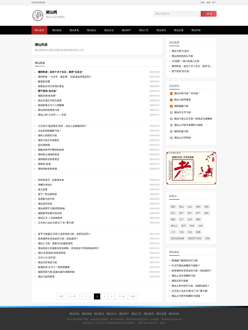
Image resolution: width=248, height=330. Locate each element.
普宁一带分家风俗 (47, 194)
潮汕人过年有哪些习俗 (183, 275)
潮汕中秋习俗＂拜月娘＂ (187, 93)
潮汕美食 (74, 30)
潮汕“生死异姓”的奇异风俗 (52, 252)
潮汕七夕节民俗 (182, 137)
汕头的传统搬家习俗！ (50, 130)
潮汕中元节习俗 (182, 112)
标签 (208, 2)
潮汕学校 (196, 30)
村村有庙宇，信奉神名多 (51, 180)
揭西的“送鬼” (44, 164)
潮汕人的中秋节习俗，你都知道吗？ (191, 285)
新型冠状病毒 (177, 238)
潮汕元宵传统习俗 (47, 262)
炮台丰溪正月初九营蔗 (50, 100)
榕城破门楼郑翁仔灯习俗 (185, 260)
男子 (190, 213)
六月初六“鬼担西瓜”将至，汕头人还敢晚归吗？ (62, 126)
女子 (181, 219)
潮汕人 (174, 225)
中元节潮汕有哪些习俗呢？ (186, 265)
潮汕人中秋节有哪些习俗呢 (188, 125)
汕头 (190, 206)
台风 (190, 219)
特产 (198, 213)
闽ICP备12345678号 (148, 323)
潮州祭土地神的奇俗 (48, 154)
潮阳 (198, 219)
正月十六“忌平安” (47, 257)
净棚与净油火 (45, 184)
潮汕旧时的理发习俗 (48, 110)
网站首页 (39, 30)
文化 (190, 232)
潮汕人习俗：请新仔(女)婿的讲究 (55, 243)
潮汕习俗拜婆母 (46, 276)
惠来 (206, 213)
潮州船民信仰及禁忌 (48, 159)
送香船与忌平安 (46, 199)
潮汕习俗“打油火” (181, 51)
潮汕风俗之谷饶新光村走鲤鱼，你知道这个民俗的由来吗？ (69, 248)
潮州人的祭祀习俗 (47, 135)
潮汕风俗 (57, 30)
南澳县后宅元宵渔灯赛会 (51, 86)
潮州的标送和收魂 (47, 168)
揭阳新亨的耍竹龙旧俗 (50, 213)
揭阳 (173, 206)
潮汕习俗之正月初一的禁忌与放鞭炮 (193, 118)
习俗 (181, 232)
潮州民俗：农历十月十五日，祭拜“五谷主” (194, 66)
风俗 (192, 225)
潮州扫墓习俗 (181, 131)
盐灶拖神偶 (44, 145)
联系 (203, 2)
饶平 (183, 225)
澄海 (207, 238)
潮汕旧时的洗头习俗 (182, 56)
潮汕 (181, 206)
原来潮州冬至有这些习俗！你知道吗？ (58, 238)
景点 (173, 213)
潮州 (198, 206)
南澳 (198, 232)
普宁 (181, 213)
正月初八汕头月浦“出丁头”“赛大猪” (56, 222)
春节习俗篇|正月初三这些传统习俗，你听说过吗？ (64, 234)
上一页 (72, 296)
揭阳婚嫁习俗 (181, 106)
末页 (133, 296)
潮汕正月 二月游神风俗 (50, 218)
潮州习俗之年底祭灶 (48, 140)
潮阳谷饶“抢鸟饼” (47, 95)
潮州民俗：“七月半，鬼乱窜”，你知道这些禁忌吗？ (65, 76)
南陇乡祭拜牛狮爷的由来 (51, 149)
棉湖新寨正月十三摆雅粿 (51, 105)
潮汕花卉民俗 (45, 203)
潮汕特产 (126, 30)
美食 (206, 206)
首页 (61, 296)
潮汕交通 (178, 30)
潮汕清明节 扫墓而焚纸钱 (51, 208)
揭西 (173, 219)
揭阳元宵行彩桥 (180, 280)
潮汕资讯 (161, 30)
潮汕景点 (91, 30)
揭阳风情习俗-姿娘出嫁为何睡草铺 (56, 271)
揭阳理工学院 (194, 238)
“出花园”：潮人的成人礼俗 (185, 61)
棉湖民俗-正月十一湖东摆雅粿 (54, 267)
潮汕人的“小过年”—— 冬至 (52, 114)
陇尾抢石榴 (44, 81)
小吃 (200, 225)
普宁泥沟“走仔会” (181, 71)
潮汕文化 (109, 30)
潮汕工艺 (144, 30)
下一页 (121, 296)
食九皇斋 (42, 189)
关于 (214, 2)
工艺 (173, 232)
